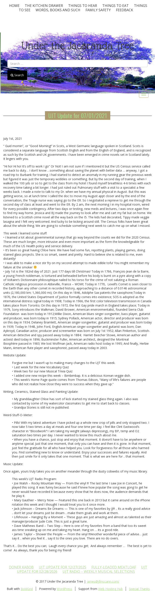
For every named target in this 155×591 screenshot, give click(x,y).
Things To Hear (82, 5)
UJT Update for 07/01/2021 (77, 115)
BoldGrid (27, 589)
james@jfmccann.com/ (103, 581)
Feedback (124, 10)
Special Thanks (139, 589)
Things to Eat (115, 5)
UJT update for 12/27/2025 (62, 567)
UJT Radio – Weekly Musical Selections (99, 571)
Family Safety (98, 10)
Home (14, 5)
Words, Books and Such (58, 10)
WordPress (64, 589)
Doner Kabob (21, 567)
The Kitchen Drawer (44, 5)
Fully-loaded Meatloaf (113, 567)
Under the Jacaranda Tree (77, 45)
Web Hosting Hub (110, 589)
